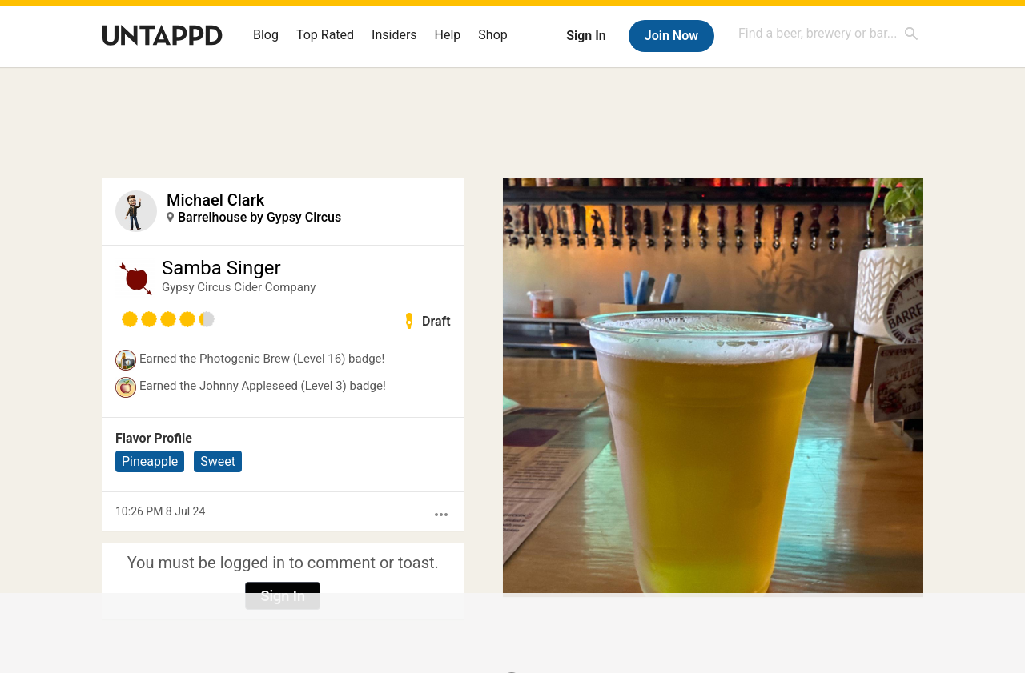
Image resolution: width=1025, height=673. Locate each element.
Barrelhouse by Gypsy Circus (259, 217)
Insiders (394, 34)
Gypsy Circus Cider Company (239, 287)
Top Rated (325, 34)
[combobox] (829, 33)
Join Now (671, 35)
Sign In (585, 35)
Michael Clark (215, 200)
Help (448, 34)
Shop (492, 34)
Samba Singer (221, 268)
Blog (266, 34)
